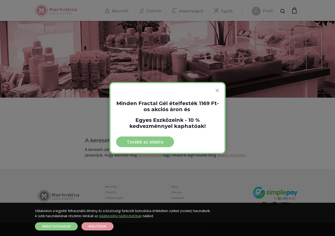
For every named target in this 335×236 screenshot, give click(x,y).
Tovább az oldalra (145, 142)
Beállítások (97, 226)
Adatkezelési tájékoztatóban (120, 216)
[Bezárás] (217, 90)
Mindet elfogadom (56, 226)
